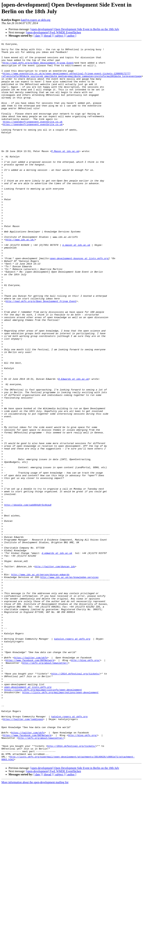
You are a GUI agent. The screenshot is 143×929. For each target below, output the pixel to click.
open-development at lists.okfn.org (27, 816)
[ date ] (38, 35)
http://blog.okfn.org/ (85, 784)
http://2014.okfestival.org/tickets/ (75, 800)
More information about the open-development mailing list (34, 925)
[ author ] (71, 35)
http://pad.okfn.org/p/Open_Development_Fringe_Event (38, 67)
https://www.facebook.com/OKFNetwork (30, 784)
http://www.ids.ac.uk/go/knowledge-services (69, 684)
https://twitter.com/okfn (30, 780)
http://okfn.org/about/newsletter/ (45, 787)
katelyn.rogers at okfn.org (35, 19)
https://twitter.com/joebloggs (23, 854)
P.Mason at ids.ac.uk (65, 173)
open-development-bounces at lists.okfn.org (79, 301)
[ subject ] (59, 35)
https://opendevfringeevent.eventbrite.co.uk (32, 137)
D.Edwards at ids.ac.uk (73, 446)
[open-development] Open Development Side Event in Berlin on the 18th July (74, 29)
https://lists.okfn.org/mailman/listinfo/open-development (43, 819)
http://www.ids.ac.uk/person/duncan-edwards (40, 681)
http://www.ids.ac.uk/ (20, 279)
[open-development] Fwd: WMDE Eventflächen (53, 32)
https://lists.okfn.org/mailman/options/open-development (60, 822)
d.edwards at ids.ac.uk (57, 655)
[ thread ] (47, 35)
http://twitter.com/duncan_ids (55, 671)
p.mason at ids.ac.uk (76, 285)
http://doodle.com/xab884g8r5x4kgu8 (27, 597)
